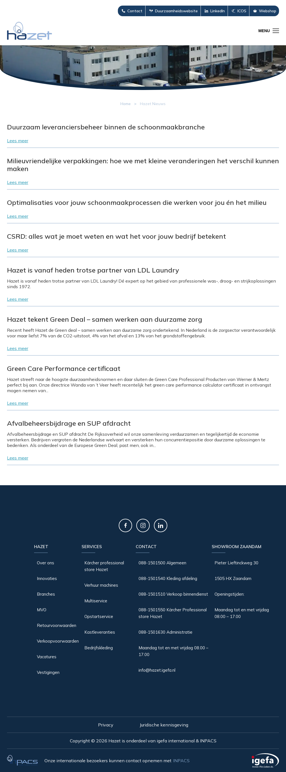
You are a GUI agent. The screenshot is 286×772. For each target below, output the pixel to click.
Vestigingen (48, 672)
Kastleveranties (99, 632)
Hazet (41, 546)
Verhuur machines (101, 585)
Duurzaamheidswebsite (176, 10)
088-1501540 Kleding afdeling (168, 578)
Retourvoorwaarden (56, 625)
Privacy (105, 725)
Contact (134, 10)
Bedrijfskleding (98, 647)
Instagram (143, 525)
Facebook (125, 525)
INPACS (181, 760)
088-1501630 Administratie (165, 632)
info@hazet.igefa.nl (157, 670)
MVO (41, 609)
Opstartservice (98, 616)
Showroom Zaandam (236, 546)
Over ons (45, 562)
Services (92, 546)
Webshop (267, 10)
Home (125, 103)
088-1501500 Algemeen (162, 562)
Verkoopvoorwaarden (58, 641)
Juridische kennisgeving (164, 725)
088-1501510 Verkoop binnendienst (173, 594)
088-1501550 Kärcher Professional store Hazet (173, 613)
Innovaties (47, 578)
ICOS (241, 10)
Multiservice (95, 600)
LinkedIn (217, 10)
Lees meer (17, 140)
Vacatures (46, 656)
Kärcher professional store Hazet (104, 566)
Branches (46, 594)
